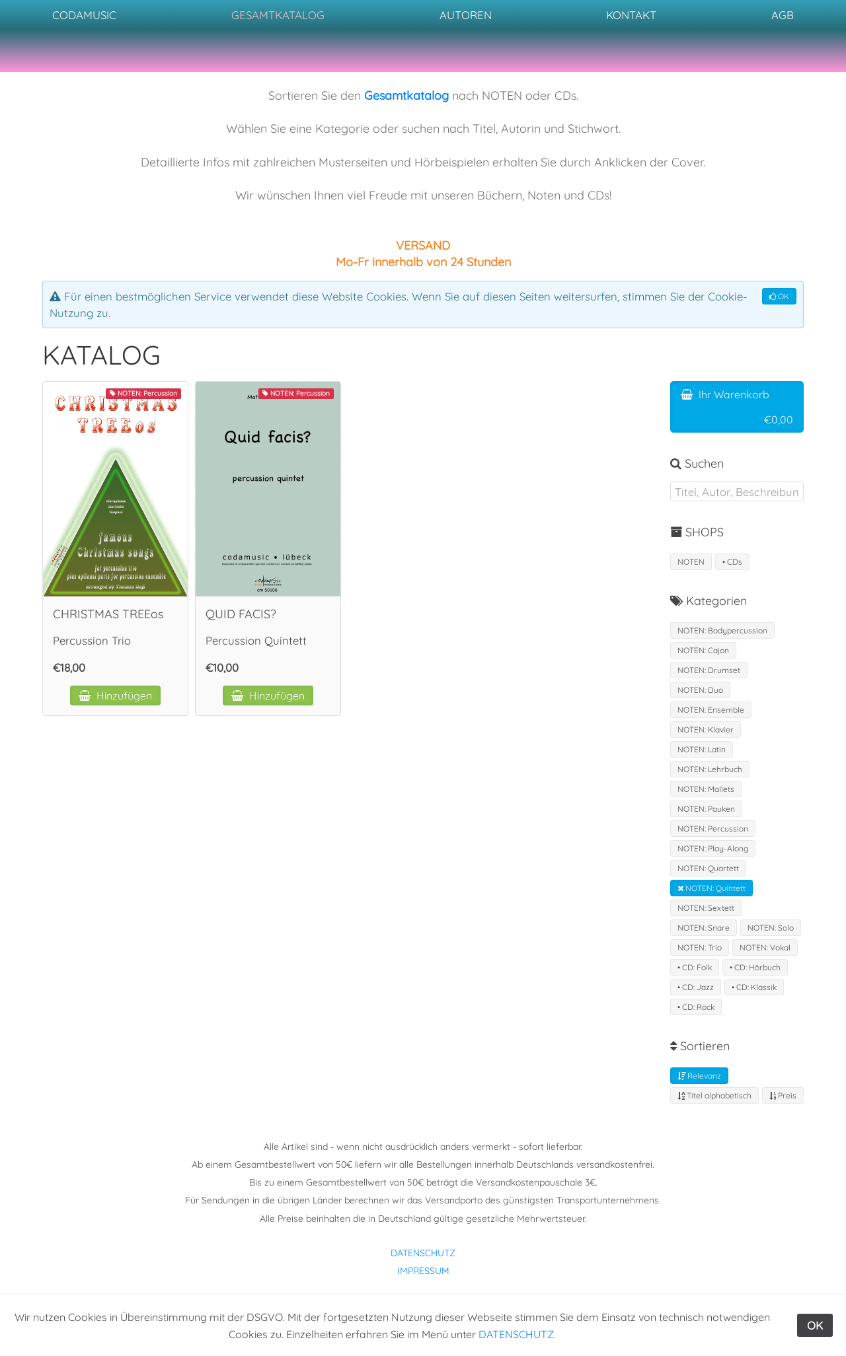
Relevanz (699, 1076)
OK (779, 296)
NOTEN (691, 562)
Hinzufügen (115, 695)
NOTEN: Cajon (703, 650)
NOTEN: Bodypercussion (722, 630)
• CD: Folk (694, 967)
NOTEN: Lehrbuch (709, 769)
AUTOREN (466, 15)
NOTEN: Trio (699, 947)
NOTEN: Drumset (708, 670)
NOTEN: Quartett (708, 868)
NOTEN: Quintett (711, 888)
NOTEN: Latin (701, 749)
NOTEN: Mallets (705, 789)
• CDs (732, 562)
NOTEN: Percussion (712, 829)
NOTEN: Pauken (706, 809)
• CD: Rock (695, 1007)
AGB (782, 15)
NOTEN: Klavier (705, 729)
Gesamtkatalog (406, 95)
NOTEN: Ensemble (710, 710)
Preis (782, 1095)
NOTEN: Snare (703, 928)
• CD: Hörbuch (755, 967)
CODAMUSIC (84, 15)
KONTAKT (631, 15)
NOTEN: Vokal (765, 947)
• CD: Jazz (695, 987)
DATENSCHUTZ (423, 1253)
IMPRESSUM (423, 1271)
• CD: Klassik (754, 987)
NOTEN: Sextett (705, 908)
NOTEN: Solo (771, 928)
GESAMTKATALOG (278, 15)
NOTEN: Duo (700, 690)
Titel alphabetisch (714, 1095)
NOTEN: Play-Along (712, 848)
